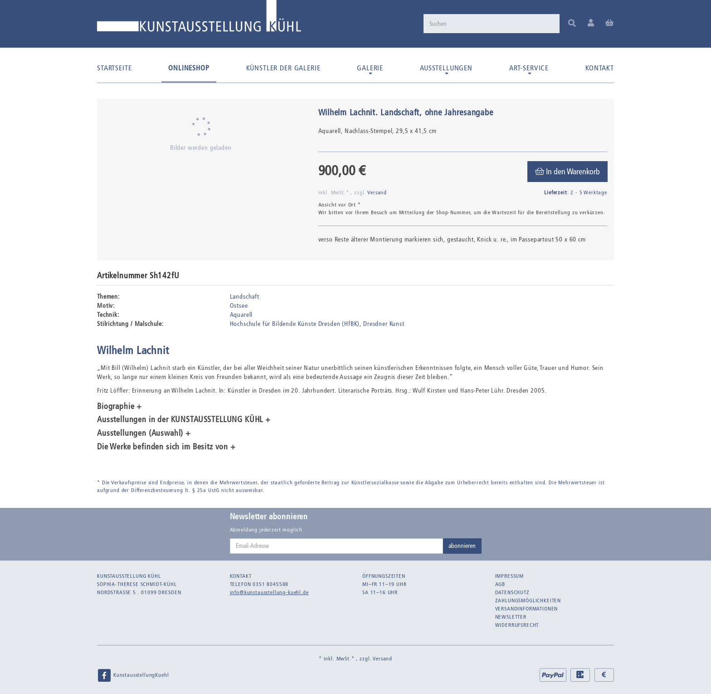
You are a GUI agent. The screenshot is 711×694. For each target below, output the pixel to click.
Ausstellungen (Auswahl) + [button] (144, 433)
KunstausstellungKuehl (133, 675)
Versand (377, 192)
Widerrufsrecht (517, 625)
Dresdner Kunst (383, 324)
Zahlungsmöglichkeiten (528, 600)
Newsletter (510, 617)
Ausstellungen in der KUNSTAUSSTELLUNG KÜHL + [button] (184, 419)
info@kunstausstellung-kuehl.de (269, 592)
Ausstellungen (446, 69)
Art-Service (529, 69)
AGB (500, 584)
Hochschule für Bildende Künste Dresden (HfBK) (295, 324)
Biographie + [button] (119, 406)
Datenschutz (512, 592)
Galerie (370, 69)
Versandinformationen (526, 608)
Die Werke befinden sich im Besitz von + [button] (166, 447)
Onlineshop (188, 68)
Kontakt (599, 68)
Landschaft (244, 296)
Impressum (509, 576)
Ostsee (239, 306)
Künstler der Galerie (283, 68)
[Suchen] (492, 23)
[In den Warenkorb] (567, 171)
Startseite (114, 68)
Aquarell (241, 315)
